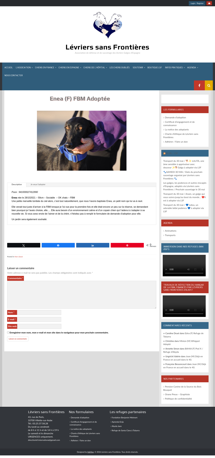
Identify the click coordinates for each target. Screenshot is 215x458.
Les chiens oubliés (119, 67)
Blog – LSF (172, 153)
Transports (170, 235)
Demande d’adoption (175, 117)
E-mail (12, 319)
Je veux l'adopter (38, 184)
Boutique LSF (154, 67)
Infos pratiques (174, 67)
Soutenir (138, 67)
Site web (12, 326)
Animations (170, 230)
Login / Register (197, 3)
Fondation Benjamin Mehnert (125, 417)
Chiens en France (44, 67)
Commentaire (15, 278)
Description (17, 184)
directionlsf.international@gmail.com (44, 440)
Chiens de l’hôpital (94, 67)
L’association (23, 67)
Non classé (19, 257)
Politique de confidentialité (178, 398)
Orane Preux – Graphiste (177, 394)
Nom (11, 312)
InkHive (90, 452)
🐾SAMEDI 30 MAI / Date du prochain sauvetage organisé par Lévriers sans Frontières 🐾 (182, 175)
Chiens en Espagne (69, 67)
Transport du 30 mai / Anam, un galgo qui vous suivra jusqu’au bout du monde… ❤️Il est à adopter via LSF (184, 197)
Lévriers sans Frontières (107, 47)
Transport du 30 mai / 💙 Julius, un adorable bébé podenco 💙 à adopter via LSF (183, 208)
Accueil (8, 67)
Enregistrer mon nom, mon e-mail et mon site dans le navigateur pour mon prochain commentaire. (59, 332)
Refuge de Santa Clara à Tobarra (126, 430)
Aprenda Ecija (118, 422)
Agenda (191, 67)
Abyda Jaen (117, 426)
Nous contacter (13, 75)
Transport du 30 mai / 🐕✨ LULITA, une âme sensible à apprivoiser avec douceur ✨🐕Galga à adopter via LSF (183, 164)
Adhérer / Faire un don (176, 141)
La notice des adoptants (177, 129)
